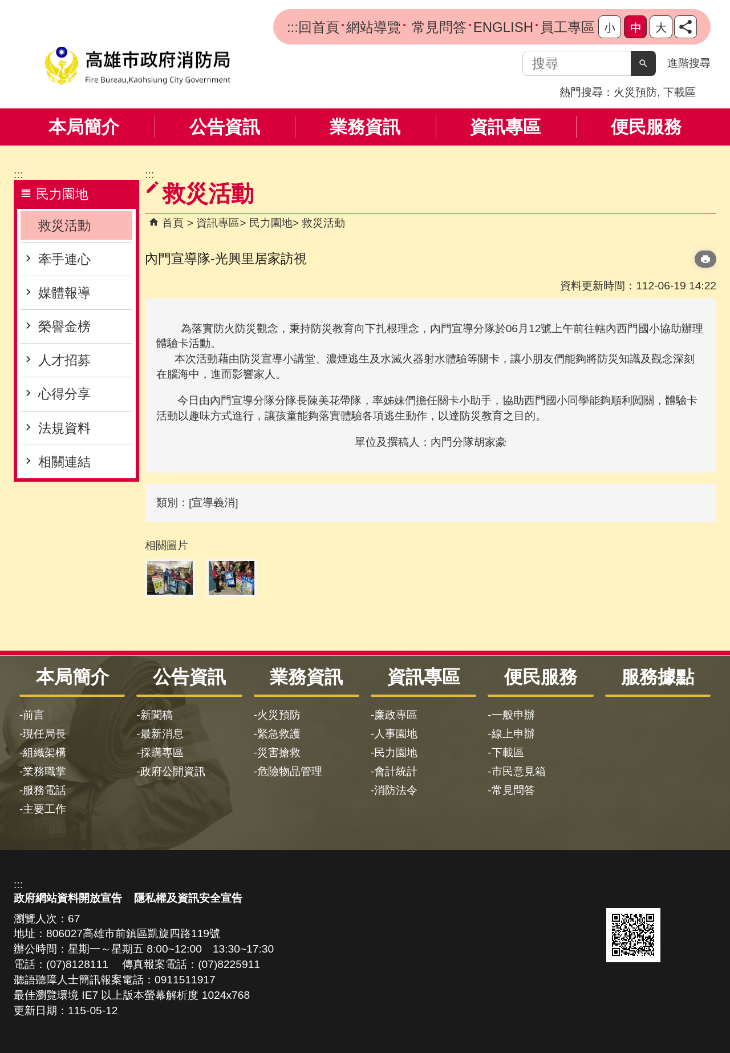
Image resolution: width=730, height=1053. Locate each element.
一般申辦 (513, 715)
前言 (33, 715)
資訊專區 (505, 127)
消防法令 (395, 790)
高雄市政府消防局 (137, 66)
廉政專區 (395, 715)
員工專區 (567, 27)
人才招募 (64, 360)
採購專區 (162, 753)
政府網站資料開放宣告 (68, 898)
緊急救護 (279, 734)
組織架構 (44, 753)
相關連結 (64, 461)
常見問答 (437, 27)
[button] (643, 63)
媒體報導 (64, 292)
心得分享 (64, 393)
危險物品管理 (289, 771)
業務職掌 (44, 771)
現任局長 (44, 734)
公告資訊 (224, 127)
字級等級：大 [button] (661, 26)
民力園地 (271, 223)
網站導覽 (373, 27)
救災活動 (64, 225)
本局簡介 (83, 127)
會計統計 (395, 771)
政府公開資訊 (172, 771)
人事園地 (395, 734)
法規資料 (64, 428)
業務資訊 (365, 127)
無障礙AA (674, 892)
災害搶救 (279, 753)
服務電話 (44, 790)
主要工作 (44, 809)
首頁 (173, 223)
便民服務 (646, 127)
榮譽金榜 (64, 326)
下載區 (679, 92)
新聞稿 (156, 715)
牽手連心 (64, 259)
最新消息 (162, 734)
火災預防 (635, 92)
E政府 (618, 891)
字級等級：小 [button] (609, 26)
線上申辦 (513, 734)
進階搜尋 (689, 63)
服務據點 (657, 677)
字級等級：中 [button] (635, 27)
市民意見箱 (519, 771)
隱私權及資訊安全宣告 (188, 898)
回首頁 (318, 27)
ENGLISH (503, 27)
